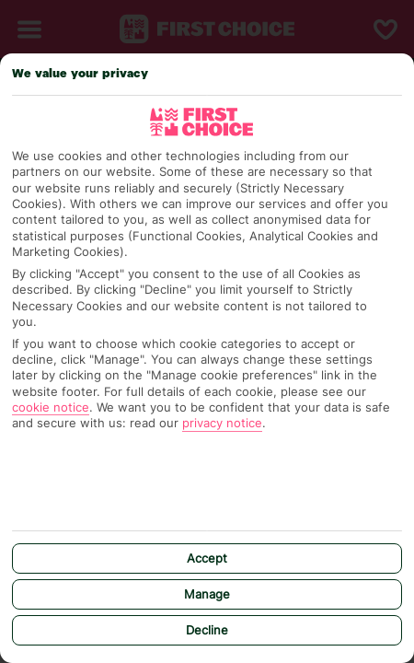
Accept (207, 558)
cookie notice (50, 407)
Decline (207, 629)
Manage (207, 594)
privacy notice (222, 422)
